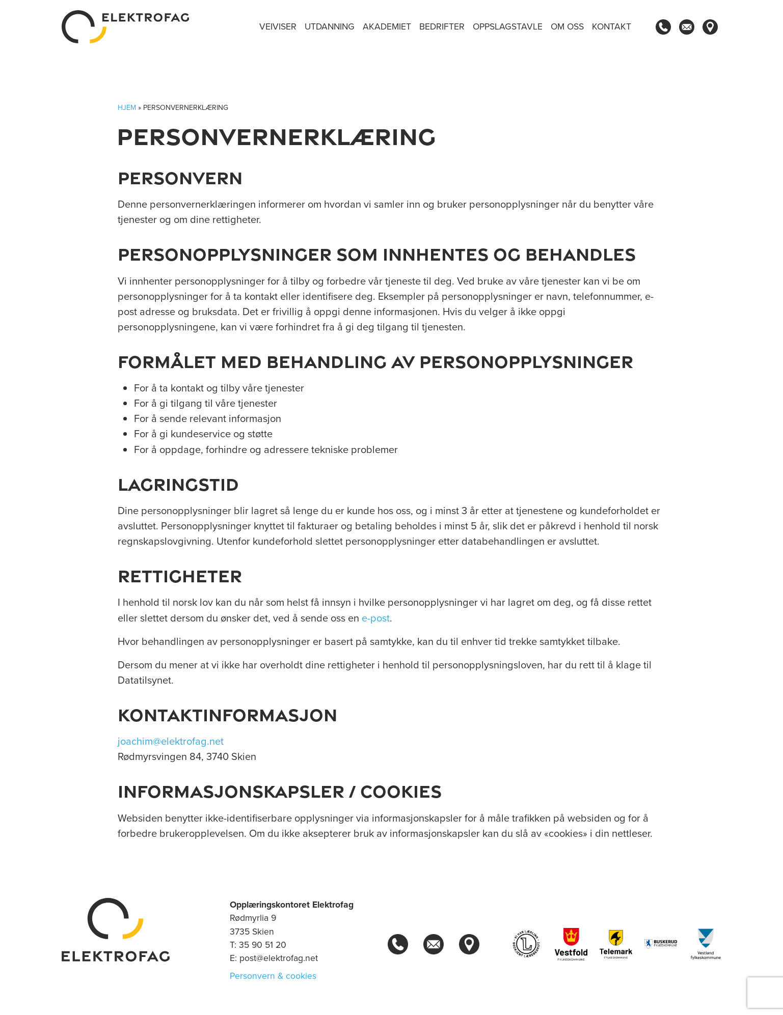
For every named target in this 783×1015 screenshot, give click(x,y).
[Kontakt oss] (686, 27)
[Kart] (710, 27)
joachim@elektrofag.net (171, 741)
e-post (376, 618)
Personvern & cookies (273, 975)
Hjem (127, 107)
